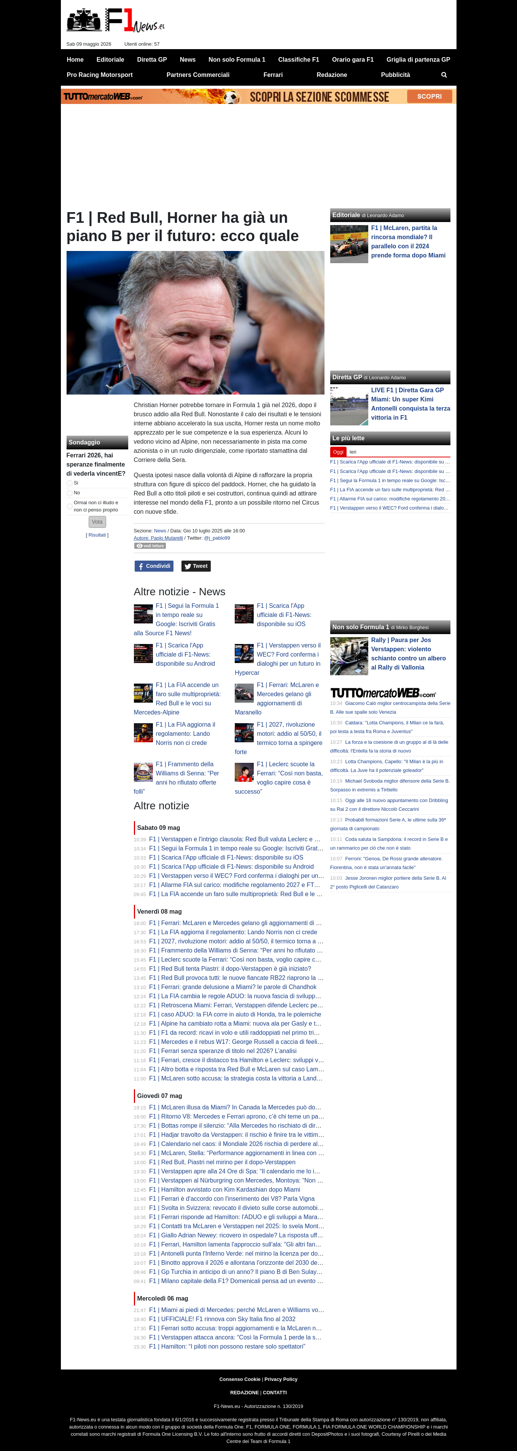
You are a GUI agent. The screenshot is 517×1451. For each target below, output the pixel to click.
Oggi (338, 452)
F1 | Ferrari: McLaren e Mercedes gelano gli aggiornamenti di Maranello (245, 923)
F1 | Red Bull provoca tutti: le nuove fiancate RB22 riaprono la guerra (242, 978)
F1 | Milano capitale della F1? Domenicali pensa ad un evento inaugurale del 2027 (260, 1281)
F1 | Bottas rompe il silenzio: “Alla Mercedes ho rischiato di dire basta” (243, 1125)
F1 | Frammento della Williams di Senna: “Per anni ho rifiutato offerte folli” (248, 950)
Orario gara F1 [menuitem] (353, 59)
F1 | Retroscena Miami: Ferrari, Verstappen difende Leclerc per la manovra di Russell (264, 1005)
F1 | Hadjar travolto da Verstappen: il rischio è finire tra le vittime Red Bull (247, 1134)
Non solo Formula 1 (360, 627)
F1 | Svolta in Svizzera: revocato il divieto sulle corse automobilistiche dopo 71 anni (261, 1208)
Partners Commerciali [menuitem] (198, 75)
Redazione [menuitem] (332, 75)
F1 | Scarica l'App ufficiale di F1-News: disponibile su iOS (284, 614)
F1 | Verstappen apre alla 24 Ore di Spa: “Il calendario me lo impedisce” (245, 1171)
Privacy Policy (280, 1379)
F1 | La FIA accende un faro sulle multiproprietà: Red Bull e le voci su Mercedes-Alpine (266, 894)
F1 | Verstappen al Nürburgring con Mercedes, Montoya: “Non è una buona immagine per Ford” (277, 1180)
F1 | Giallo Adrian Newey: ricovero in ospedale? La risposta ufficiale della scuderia (259, 1235)
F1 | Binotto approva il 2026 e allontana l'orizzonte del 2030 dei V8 (238, 1262)
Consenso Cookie (240, 1379)
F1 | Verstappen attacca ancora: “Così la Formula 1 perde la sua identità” (247, 1337)
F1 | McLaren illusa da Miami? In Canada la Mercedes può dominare (241, 1107)
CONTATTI (275, 1392)
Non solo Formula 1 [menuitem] (236, 59)
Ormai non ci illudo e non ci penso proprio (96, 506)
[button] (97, 522)
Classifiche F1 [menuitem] (299, 59)
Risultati (97, 535)
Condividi (154, 566)
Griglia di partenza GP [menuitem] (418, 59)
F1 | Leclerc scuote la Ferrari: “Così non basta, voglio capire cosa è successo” (254, 959)
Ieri (353, 452)
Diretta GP (347, 377)
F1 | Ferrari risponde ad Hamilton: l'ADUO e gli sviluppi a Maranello (239, 1217)
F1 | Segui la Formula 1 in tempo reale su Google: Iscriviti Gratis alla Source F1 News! (265, 848)
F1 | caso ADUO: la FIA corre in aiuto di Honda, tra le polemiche (235, 1014)
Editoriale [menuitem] (110, 59)
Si (76, 483)
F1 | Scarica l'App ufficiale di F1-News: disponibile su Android (185, 654)
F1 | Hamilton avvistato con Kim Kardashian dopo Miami (224, 1189)
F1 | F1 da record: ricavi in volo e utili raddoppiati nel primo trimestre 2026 (248, 1032)
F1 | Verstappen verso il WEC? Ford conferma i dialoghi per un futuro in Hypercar (258, 876)
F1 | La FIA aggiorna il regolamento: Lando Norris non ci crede (185, 733)
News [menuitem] (188, 59)
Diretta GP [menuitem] (152, 59)
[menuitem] (444, 75)
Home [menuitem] (75, 59)
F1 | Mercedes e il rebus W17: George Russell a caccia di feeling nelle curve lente (259, 1042)
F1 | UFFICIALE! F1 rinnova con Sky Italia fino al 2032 (222, 1319)
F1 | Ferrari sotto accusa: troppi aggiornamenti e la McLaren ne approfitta (247, 1328)
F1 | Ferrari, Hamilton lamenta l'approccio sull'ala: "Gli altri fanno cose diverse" (254, 1244)
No (77, 492)
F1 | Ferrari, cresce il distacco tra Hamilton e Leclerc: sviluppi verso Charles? (252, 1060)
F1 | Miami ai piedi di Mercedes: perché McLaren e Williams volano (239, 1310)
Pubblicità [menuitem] (395, 75)
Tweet (196, 566)
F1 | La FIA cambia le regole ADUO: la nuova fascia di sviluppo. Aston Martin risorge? (264, 996)
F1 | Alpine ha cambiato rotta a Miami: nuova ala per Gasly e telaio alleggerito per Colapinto (272, 1023)
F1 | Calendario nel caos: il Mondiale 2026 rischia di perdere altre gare (244, 1144)
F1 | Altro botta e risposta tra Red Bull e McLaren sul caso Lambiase (241, 1069)
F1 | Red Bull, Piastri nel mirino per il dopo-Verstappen (222, 1162)
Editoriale (346, 215)
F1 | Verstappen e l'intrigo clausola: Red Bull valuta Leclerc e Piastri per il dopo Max (261, 839)
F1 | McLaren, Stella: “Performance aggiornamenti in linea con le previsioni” (250, 1153)
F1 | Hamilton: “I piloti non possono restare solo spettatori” (227, 1346)
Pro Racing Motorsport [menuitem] (100, 75)
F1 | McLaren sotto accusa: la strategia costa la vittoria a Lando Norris (243, 1078)
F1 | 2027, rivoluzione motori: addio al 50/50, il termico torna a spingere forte (252, 941)
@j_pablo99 (217, 538)
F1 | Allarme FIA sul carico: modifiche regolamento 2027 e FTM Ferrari (244, 885)
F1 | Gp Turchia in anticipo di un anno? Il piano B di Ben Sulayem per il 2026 (252, 1272)
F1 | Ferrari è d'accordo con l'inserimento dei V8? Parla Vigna (232, 1198)
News (160, 531)
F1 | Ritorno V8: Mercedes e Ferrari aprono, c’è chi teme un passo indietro (249, 1116)
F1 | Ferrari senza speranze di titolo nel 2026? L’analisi (222, 1051)
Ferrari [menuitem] (273, 75)
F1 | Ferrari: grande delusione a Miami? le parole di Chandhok (233, 987)
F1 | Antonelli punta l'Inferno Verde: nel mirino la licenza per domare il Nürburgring (259, 1253)
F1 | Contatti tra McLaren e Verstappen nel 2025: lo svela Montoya (238, 1226)
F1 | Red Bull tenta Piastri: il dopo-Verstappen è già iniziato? (230, 968)
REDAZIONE (244, 1392)
